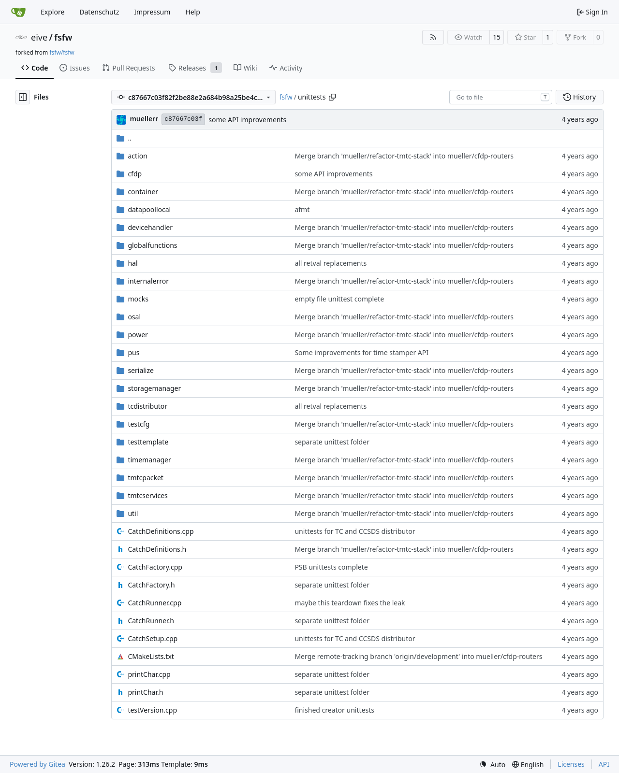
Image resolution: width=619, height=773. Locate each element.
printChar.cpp (149, 674)
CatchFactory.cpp (155, 567)
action (137, 155)
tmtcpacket (145, 477)
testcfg (138, 424)
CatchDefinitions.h (157, 549)
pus (133, 352)
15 (497, 37)
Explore (52, 11)
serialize (141, 370)
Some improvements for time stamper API (361, 352)
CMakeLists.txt (151, 656)
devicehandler (150, 227)
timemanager (149, 459)
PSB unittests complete (331, 567)
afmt (302, 209)
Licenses (571, 764)
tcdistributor (147, 406)
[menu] (492, 764)
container (143, 191)
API (604, 764)
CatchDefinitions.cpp (160, 531)
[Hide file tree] (22, 97)
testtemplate (148, 441)
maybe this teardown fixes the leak (350, 602)
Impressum (152, 11)
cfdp (135, 173)
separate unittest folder (332, 441)
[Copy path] (332, 97)
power (137, 334)
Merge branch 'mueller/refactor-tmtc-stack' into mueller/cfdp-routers (404, 155)
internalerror (148, 281)
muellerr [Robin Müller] (144, 118)
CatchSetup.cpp (152, 638)
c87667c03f (183, 119)
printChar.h (145, 692)
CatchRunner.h (151, 620)
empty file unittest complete (339, 298)
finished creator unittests (334, 710)
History (579, 96)
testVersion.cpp (152, 710)
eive (39, 37)
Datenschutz (99, 11)
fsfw (63, 37)
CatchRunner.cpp (154, 602)
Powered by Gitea (37, 764)
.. (124, 138)
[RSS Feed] (433, 37)
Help (192, 11)
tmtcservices (147, 495)
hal (132, 263)
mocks (138, 298)
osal (134, 316)
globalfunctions (152, 245)
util (133, 513)
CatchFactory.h (151, 584)
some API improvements (247, 119)
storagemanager (154, 388)
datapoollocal (149, 209)
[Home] (18, 12)
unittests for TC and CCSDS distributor (355, 531)
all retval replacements (331, 263)
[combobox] (500, 97)
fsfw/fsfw (61, 52)
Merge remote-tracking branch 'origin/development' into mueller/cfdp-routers (418, 656)
